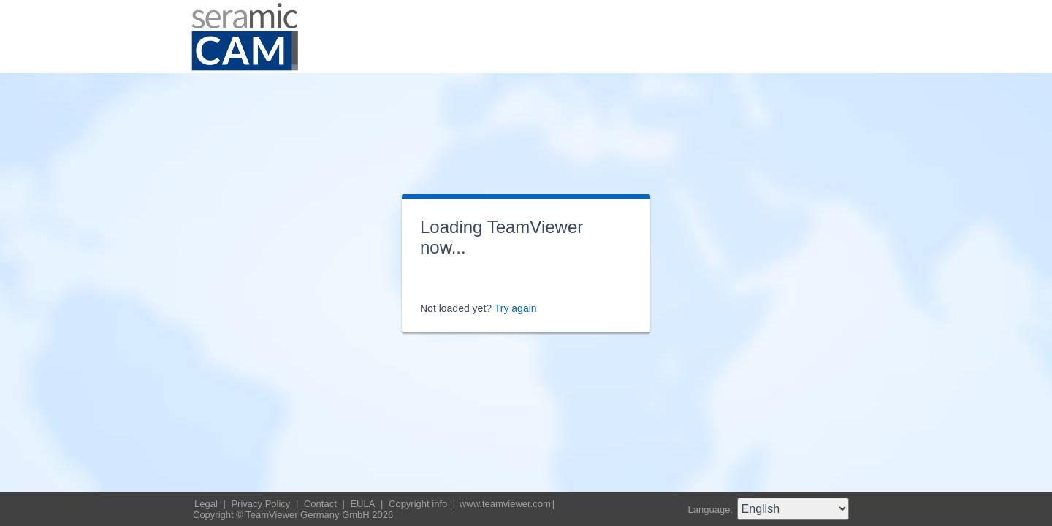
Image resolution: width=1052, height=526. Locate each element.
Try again (516, 308)
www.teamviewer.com (505, 503)
